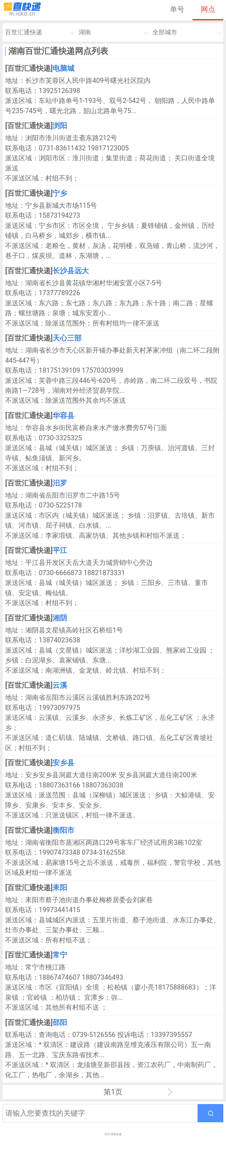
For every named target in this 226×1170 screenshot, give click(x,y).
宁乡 (60, 193)
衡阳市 (63, 830)
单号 (177, 9)
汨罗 (60, 483)
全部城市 (164, 32)
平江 (60, 550)
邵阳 (60, 1022)
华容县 (63, 415)
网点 (208, 9)
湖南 (85, 32)
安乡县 (63, 762)
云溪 (60, 685)
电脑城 (63, 68)
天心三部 (67, 338)
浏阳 (60, 125)
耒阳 (60, 887)
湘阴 (60, 618)
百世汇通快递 (23, 32)
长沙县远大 (71, 270)
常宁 (60, 955)
